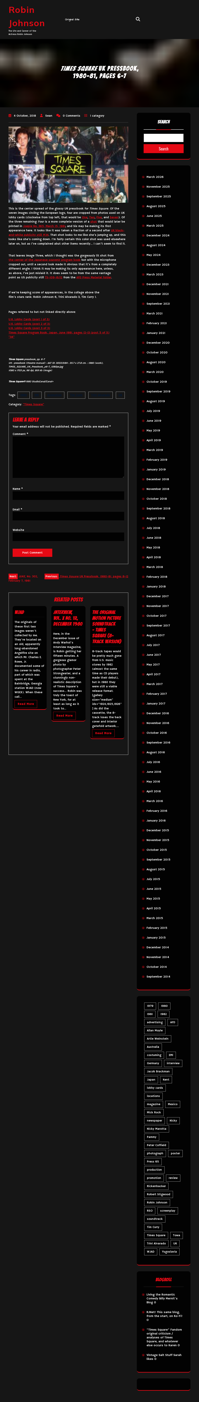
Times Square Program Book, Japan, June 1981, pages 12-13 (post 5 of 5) (59, 333)
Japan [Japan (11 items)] (151, 1080)
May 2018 (153, 548)
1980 (23, 395)
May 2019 (153, 431)
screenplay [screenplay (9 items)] (167, 1211)
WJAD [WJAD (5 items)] (150, 1252)
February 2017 (157, 694)
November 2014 (158, 957)
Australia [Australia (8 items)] (153, 1047)
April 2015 (154, 908)
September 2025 (159, 197)
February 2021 (157, 323)
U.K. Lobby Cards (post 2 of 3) (29, 324)
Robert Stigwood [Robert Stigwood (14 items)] (158, 1194)
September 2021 (158, 304)
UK (120, 395)
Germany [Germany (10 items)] (153, 1063)
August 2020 (156, 362)
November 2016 (158, 723)
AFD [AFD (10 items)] (172, 1022)
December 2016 (158, 713)
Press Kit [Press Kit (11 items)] (153, 1161)
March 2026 (155, 177)
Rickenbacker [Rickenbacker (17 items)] (156, 1186)
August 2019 (156, 401)
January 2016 (156, 821)
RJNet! (151, 1312)
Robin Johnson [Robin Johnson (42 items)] (157, 1202)
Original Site (72, 19)
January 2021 (156, 333)
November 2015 (158, 840)
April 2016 (154, 791)
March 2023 (155, 275)
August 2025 (156, 206)
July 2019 (153, 411)
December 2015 (158, 830)
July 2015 (153, 879)
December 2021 (158, 284)
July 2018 (153, 528)
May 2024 (154, 255)
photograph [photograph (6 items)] (155, 1153)
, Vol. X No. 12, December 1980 (67, 618)
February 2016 (157, 811)
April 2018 (154, 557)
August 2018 (156, 518)
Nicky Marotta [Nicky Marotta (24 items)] (156, 1129)
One (84, 217)
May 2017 (153, 665)
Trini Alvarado (100, 395)
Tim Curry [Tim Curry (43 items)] (153, 1227)
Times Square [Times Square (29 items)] (156, 1235)
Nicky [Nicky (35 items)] (173, 1120)
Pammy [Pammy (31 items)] (151, 1137)
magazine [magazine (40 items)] (153, 1104)
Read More (26, 704)
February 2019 (157, 460)
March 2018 (155, 567)
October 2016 (157, 733)
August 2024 (156, 245)
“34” (12, 337)
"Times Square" (33, 404)
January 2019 (156, 470)
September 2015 (158, 860)
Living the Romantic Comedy (161, 1297)
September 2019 (158, 392)
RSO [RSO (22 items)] (150, 1211)
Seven (114, 217)
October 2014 (157, 967)
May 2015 (153, 899)
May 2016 (153, 782)
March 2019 (155, 450)
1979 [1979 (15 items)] (150, 1006)
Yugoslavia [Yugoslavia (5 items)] (169, 1252)
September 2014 (158, 977)
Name (18, 489)
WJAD (19, 612)
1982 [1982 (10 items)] (163, 1014)
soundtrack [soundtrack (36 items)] (155, 1219)
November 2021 (158, 294)
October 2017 (156, 616)
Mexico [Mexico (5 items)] (172, 1104)
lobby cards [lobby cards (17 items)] (155, 1088)
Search (163, 122)
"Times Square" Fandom (164, 1330)
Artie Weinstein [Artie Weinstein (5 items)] (157, 1039)
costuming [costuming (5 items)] (154, 1055)
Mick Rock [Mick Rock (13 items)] (154, 1112)
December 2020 (158, 343)
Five (99, 217)
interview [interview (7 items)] (173, 1063)
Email (17, 509)
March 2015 (155, 918)
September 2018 (158, 509)
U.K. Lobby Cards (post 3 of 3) (29, 328)
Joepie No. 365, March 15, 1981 (44, 226)
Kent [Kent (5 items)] (166, 1080)
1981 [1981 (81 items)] (150, 1014)
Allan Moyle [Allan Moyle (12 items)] (155, 1030)
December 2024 (158, 236)
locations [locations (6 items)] (153, 1096)
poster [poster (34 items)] (175, 1153)
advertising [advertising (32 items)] (155, 1022)
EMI (37, 395)
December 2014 (158, 947)
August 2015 (156, 869)
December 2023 (158, 265)
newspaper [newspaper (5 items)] (154, 1120)
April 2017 (153, 674)
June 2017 (154, 655)
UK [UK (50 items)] (175, 1243)
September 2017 (158, 626)
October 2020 (157, 353)
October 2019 (157, 382)
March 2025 (155, 226)
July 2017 (153, 645)
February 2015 (157, 928)
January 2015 (156, 938)
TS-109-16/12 (53, 277)
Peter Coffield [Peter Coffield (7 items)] (156, 1145)
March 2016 (155, 801)
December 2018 (158, 479)
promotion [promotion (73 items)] (154, 1178)
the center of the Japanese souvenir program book (44, 260)
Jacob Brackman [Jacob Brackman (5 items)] (158, 1071)
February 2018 (157, 577)
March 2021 (155, 314)
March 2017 (154, 684)
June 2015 (154, 889)
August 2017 (155, 635)
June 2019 (154, 421)
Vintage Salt (155, 1355)
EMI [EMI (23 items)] (171, 1055)
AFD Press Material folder (93, 277)
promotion (54, 395)
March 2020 (155, 372)
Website (18, 530)
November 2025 (158, 187)
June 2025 (154, 216)
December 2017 (157, 596)
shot (93, 222)
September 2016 (158, 743)
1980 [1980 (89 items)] (164, 1006)
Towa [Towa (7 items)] (176, 1235)
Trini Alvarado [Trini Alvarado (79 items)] (156, 1243)
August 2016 (156, 752)
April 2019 (154, 440)
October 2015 (157, 850)
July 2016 (153, 762)
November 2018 (158, 489)
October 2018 (157, 499)
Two (92, 217)
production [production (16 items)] (154, 1170)
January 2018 (156, 587)
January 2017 (156, 704)
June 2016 (154, 772)
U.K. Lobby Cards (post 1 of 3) (29, 319)
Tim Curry (76, 395)
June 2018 (154, 538)
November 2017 (158, 606)
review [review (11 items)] (173, 1178)
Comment (20, 434)
